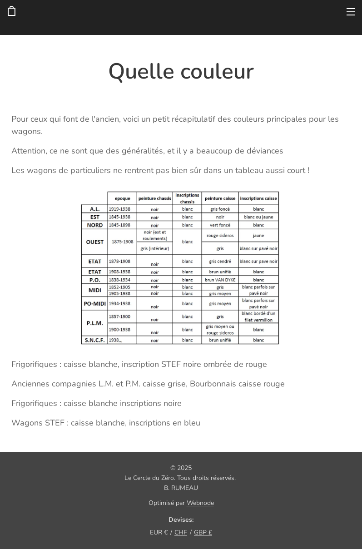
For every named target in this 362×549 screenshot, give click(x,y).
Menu (351, 11)
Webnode (200, 503)
